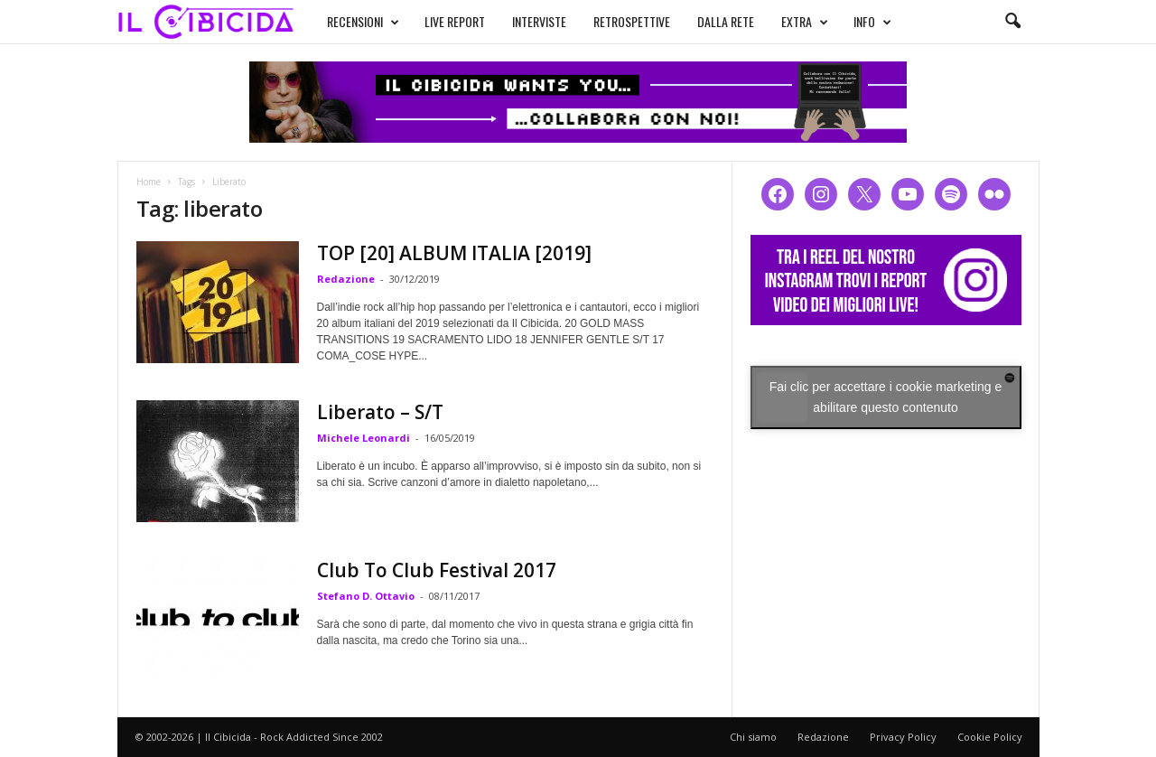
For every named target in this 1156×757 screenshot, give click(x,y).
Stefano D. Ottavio (366, 596)
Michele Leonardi (363, 437)
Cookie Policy (989, 736)
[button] (1012, 22)
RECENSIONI (363, 21)
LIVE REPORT (454, 21)
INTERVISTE (539, 21)
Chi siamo (753, 736)
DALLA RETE (725, 21)
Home (148, 181)
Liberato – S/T (380, 412)
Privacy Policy (903, 736)
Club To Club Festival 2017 (436, 570)
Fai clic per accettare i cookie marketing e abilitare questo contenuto (885, 397)
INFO (872, 21)
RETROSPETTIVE (631, 21)
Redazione (346, 278)
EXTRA (804, 21)
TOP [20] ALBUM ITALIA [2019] (454, 253)
